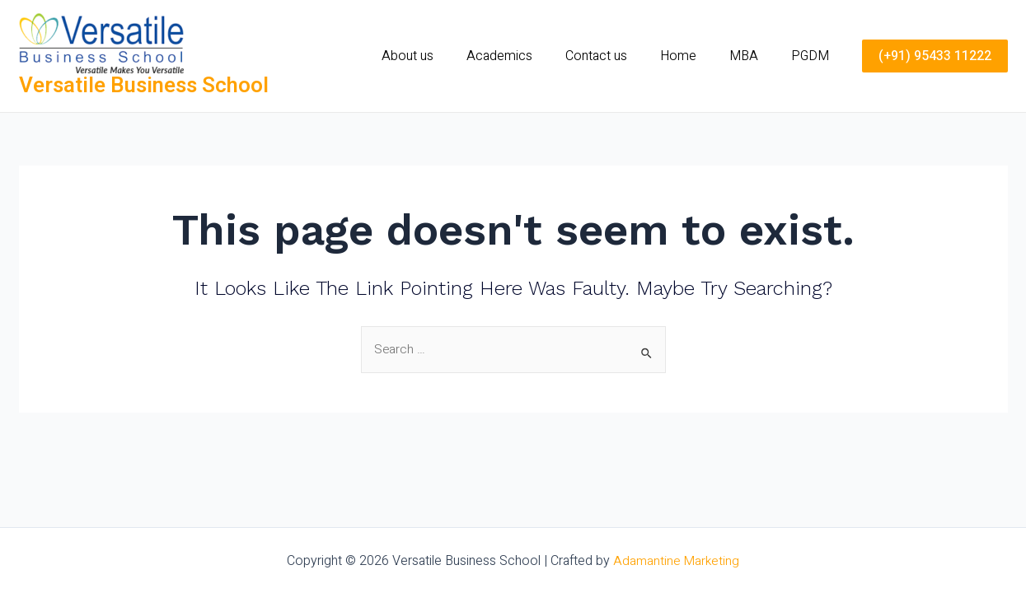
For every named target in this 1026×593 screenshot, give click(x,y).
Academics (529, 56)
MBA (753, 56)
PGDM (813, 56)
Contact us (619, 56)
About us (444, 56)
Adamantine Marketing (676, 561)
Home (695, 56)
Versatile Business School (144, 85)
